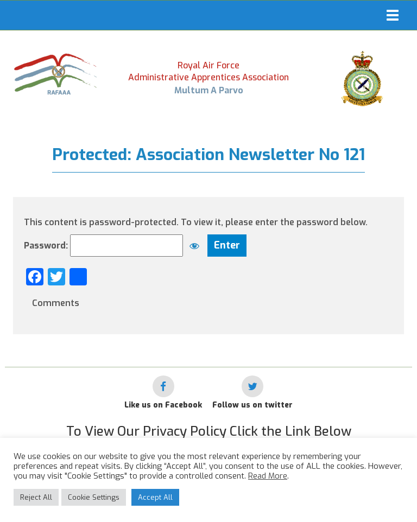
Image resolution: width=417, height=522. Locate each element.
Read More (267, 475)
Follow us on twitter (252, 405)
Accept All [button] (155, 497)
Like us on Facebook (163, 405)
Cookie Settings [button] (93, 497)
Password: (114, 245)
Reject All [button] (36, 497)
